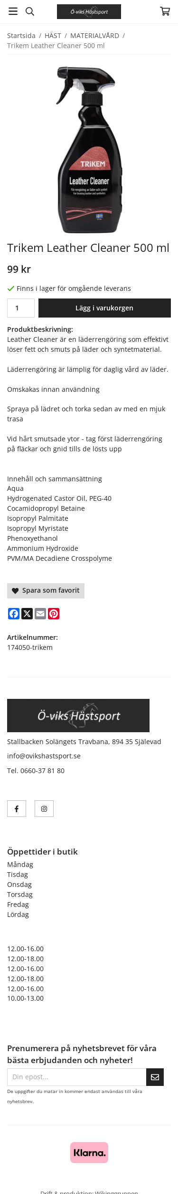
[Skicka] (155, 1077)
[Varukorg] (165, 11)
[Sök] (29, 11)
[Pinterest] (53, 613)
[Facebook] (13, 613)
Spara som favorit (46, 590)
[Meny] (13, 11)
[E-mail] (40, 613)
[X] (27, 613)
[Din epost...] (76, 1077)
